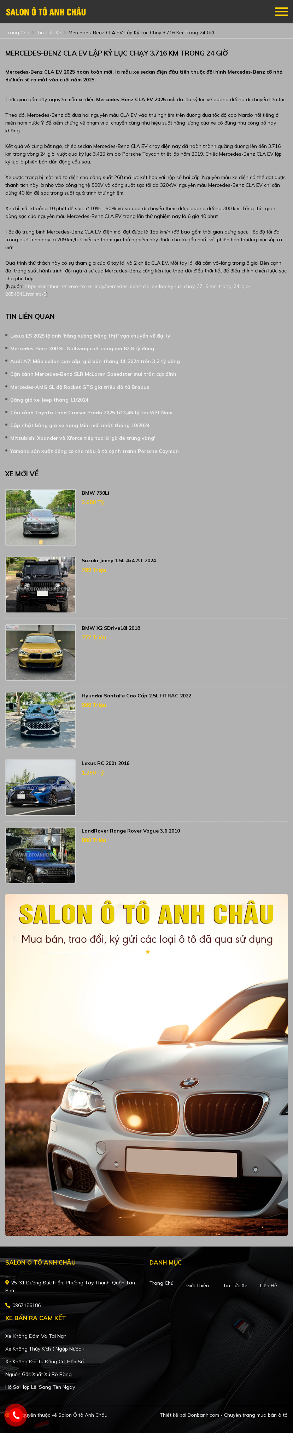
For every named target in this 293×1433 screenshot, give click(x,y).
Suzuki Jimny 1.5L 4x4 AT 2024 (119, 560)
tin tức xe (49, 32)
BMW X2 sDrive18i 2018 (111, 628)
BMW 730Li (95, 493)
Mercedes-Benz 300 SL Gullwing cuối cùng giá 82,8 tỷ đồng (82, 348)
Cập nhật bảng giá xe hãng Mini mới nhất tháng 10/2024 (80, 425)
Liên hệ (268, 1285)
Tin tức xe (235, 1285)
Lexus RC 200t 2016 (105, 763)
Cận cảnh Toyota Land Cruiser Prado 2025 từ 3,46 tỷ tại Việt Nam (91, 412)
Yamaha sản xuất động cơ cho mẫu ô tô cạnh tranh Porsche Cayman (94, 451)
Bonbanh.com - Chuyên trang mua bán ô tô (238, 1415)
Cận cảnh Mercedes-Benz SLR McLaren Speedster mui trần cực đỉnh (93, 374)
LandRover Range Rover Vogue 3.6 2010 (131, 831)
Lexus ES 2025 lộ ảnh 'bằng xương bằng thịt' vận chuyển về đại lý (90, 336)
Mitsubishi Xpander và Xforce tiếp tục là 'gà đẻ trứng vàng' (82, 438)
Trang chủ (162, 1283)
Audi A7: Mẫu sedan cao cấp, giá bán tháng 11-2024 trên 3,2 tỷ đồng (95, 361)
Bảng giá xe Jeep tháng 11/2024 (49, 400)
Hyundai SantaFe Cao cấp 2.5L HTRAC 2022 (136, 695)
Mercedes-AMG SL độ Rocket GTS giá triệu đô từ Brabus (79, 387)
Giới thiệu (197, 1285)
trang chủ (17, 32)
